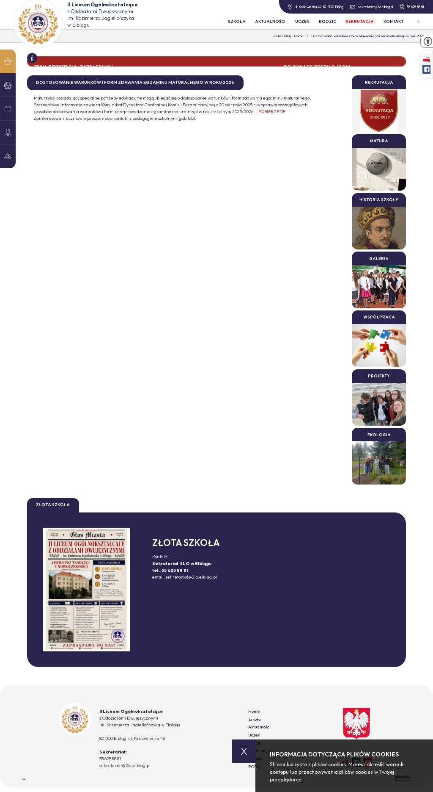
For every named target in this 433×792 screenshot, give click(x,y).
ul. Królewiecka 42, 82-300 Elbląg (315, 7)
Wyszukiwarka (418, 21)
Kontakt (393, 21)
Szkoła (237, 21)
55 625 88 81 (412, 6)
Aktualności (270, 21)
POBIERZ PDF (271, 111)
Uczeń (302, 21)
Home (254, 711)
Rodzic (327, 21)
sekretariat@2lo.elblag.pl (371, 7)
